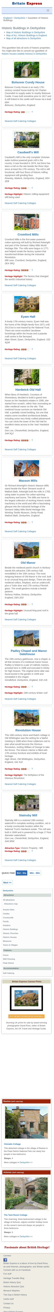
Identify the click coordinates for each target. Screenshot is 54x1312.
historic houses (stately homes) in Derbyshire (24, 53)
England (7, 18)
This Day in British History (15, 1295)
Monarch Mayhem (11, 1291)
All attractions (9, 900)
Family (6, 921)
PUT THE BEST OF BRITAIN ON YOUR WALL (26, 1016)
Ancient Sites (8, 910)
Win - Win (35, 873)
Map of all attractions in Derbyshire (23, 38)
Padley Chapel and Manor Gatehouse (29, 652)
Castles (6, 914)
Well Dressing (9, 959)
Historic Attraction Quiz (13, 1286)
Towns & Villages (10, 945)
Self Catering (8, 973)
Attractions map (11, 904)
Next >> (7, 882)
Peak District (8, 963)
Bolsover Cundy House (28, 82)
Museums (7, 941)
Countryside (8, 918)
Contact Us (8, 1303)
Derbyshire (19, 18)
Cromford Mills (28, 234)
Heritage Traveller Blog (13, 1278)
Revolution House (28, 730)
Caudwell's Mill (28, 152)
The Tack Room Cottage (15, 1215)
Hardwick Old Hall (28, 389)
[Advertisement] (26, 1062)
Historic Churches (10, 933)
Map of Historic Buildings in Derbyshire (25, 32)
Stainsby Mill (28, 815)
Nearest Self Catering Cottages (20, 121)
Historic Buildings (10, 929)
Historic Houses (10, 937)
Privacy (6, 1307)
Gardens (6, 925)
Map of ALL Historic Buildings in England (26, 35)
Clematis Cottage (12, 1144)
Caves (5, 955)
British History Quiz (12, 1282)
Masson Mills (28, 480)
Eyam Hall (28, 316)
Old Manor (28, 562)
